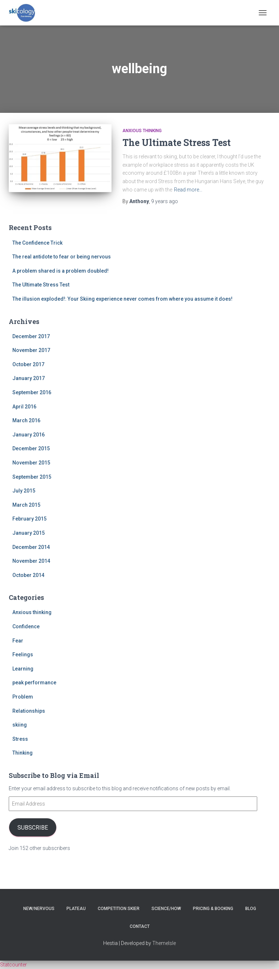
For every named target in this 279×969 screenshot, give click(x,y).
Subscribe (32, 827)
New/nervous (38, 908)
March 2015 (26, 505)
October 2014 (28, 575)
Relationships (28, 711)
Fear (17, 641)
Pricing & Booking (213, 908)
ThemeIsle (164, 943)
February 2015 (29, 519)
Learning (22, 669)
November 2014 (31, 561)
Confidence (26, 626)
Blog (250, 908)
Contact (140, 926)
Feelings (22, 654)
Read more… (188, 190)
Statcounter (13, 965)
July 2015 (23, 491)
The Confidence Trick (37, 243)
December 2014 (31, 547)
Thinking (22, 753)
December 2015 (31, 448)
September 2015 (31, 477)
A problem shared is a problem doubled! (60, 271)
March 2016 (26, 420)
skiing (19, 725)
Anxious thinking (142, 130)
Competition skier (119, 908)
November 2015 (31, 463)
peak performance (34, 682)
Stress (20, 739)
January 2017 (28, 378)
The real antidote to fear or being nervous (61, 257)
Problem (22, 697)
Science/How (166, 908)
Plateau (76, 908)
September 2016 (31, 392)
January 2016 (28, 435)
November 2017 (31, 350)
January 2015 (28, 533)
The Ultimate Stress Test (176, 143)
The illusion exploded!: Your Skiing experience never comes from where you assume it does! (122, 299)
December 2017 (31, 336)
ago (164, 201)
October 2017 (28, 364)
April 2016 (24, 407)
